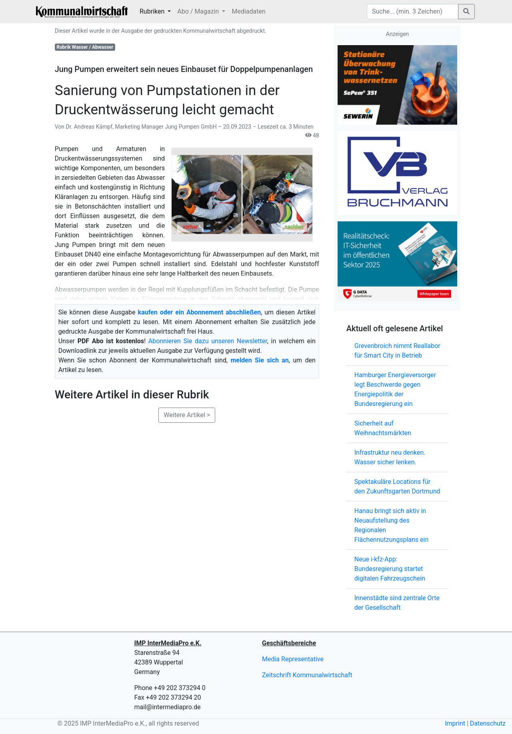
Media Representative (293, 659)
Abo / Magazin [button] (198, 11)
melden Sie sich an (259, 360)
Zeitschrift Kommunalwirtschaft (307, 675)
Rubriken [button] (153, 11)
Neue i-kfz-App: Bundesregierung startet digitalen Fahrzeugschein (389, 568)
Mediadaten (248, 11)
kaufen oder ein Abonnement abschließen (199, 312)
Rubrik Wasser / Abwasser (84, 47)
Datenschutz (488, 723)
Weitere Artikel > (187, 415)
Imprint (455, 723)
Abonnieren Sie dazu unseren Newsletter (207, 341)
